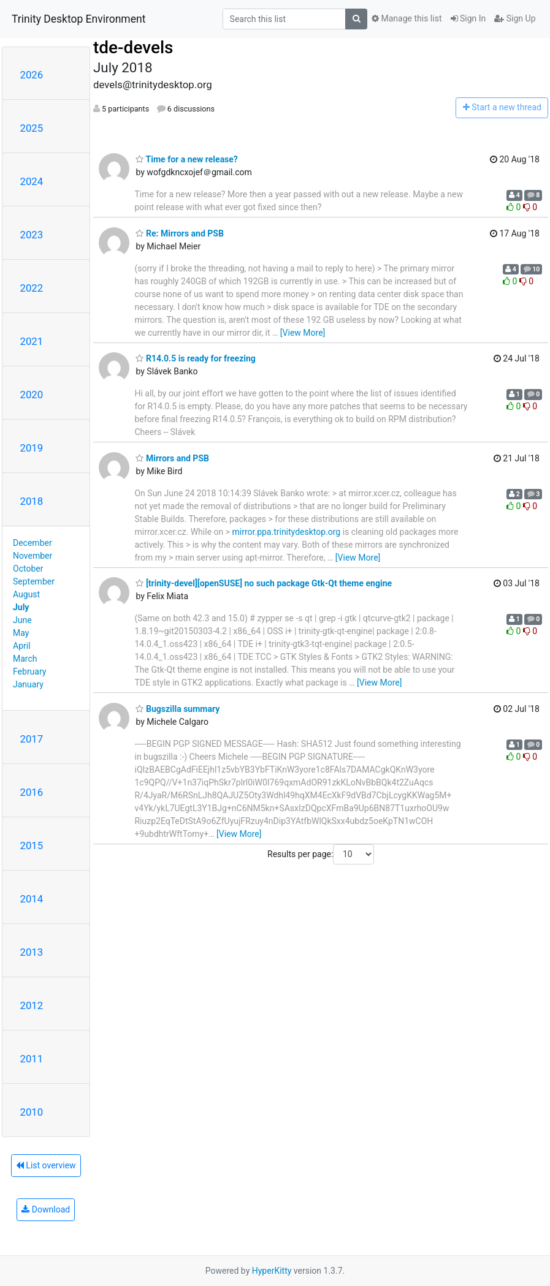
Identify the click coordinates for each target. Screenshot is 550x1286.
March (25, 659)
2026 (32, 75)
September (34, 581)
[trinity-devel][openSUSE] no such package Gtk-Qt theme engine (264, 583)
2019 (32, 448)
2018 (32, 501)
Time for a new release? (186, 159)
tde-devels (133, 47)
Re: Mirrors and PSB (179, 233)
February (29, 671)
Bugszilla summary (178, 709)
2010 (32, 1112)
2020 (32, 394)
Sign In (468, 18)
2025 (32, 128)
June (22, 620)
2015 (32, 845)
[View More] (302, 333)
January (28, 684)
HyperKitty (272, 1271)
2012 (32, 1005)
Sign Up (514, 18)
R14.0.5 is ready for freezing (195, 358)
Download (45, 1209)
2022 (32, 288)
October (28, 568)
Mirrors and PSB (172, 458)
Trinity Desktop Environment (78, 19)
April (22, 646)
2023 (32, 235)
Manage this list (406, 18)
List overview (46, 1165)
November (32, 556)
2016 (32, 792)
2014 (32, 899)
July (21, 607)
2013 (32, 952)
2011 (32, 1059)
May (21, 633)
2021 (32, 341)
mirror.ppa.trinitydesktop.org (286, 532)
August (26, 594)
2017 (32, 739)
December (32, 543)
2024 (32, 181)
